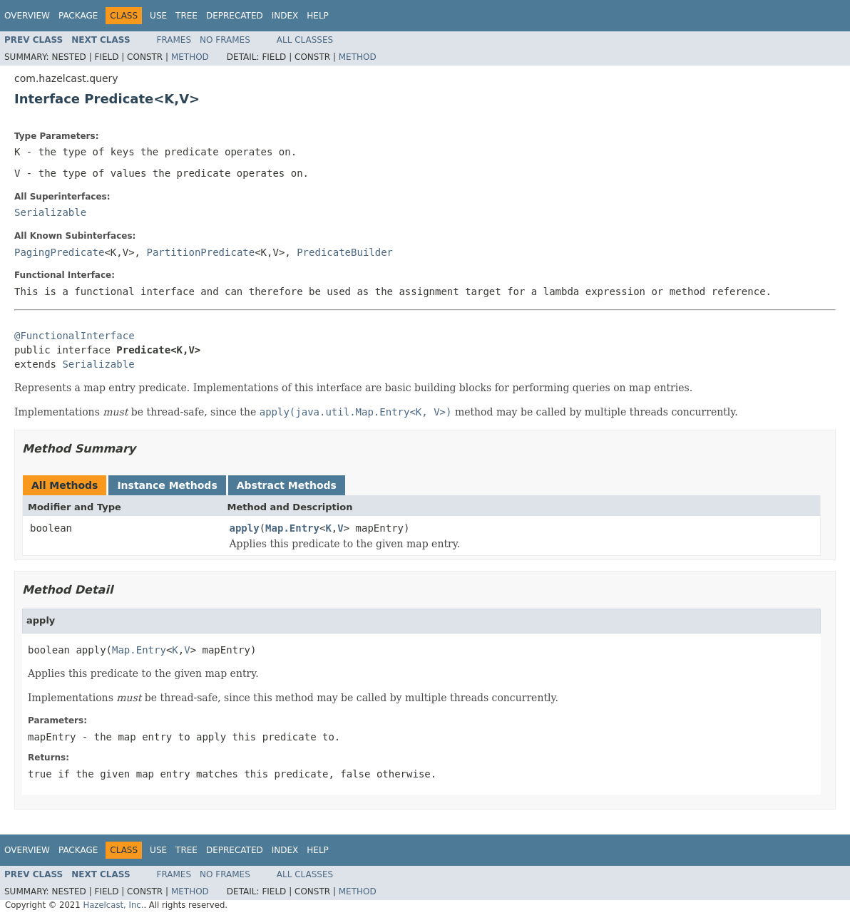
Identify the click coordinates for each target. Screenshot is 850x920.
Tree (186, 16)
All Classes (305, 40)
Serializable (50, 212)
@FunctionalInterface (74, 335)
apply (245, 528)
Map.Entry (292, 528)
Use (158, 16)
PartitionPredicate (200, 252)
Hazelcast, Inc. (113, 905)
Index (285, 16)
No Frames (225, 40)
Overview (27, 16)
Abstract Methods (287, 485)
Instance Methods (167, 485)
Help (318, 16)
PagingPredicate (59, 252)
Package (78, 16)
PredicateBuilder (345, 252)
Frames (174, 40)
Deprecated (234, 16)
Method (190, 57)
